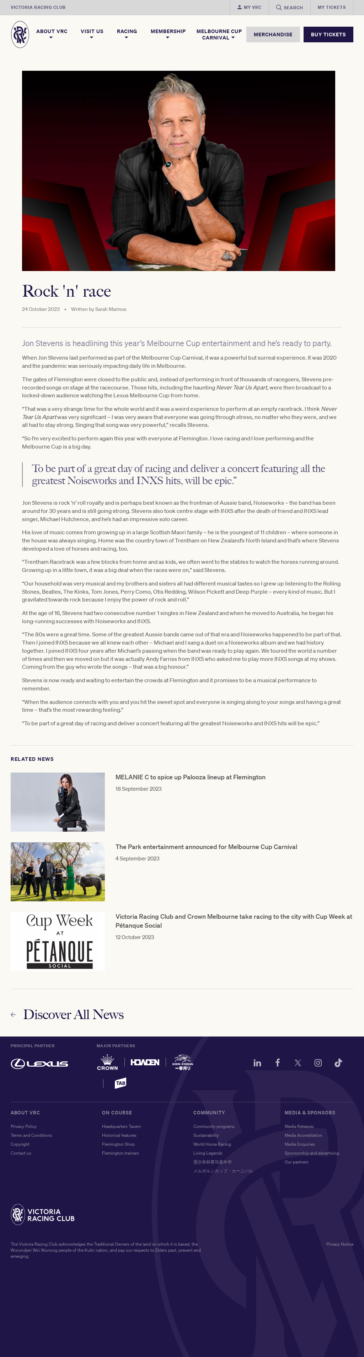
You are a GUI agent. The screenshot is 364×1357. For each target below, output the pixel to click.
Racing (127, 34)
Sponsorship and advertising (312, 1153)
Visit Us (92, 34)
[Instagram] (318, 1064)
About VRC (52, 34)
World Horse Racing (212, 1144)
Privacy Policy (24, 1126)
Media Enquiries (300, 1144)
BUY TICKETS (328, 34)
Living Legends (208, 1153)
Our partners (297, 1162)
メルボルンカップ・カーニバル (223, 1171)
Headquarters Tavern (121, 1126)
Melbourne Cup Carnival (219, 34)
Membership (168, 34)
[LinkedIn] (257, 1064)
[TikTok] (338, 1064)
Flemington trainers (120, 1153)
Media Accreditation (303, 1135)
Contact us (21, 1153)
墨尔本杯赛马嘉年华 (212, 1162)
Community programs (214, 1126)
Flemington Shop (118, 1144)
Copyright (20, 1144)
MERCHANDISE (273, 34)
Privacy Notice (339, 1244)
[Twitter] (298, 1064)
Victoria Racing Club (38, 7)
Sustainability (206, 1135)
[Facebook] (277, 1064)
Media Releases (299, 1126)
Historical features (119, 1135)
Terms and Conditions (31, 1135)
